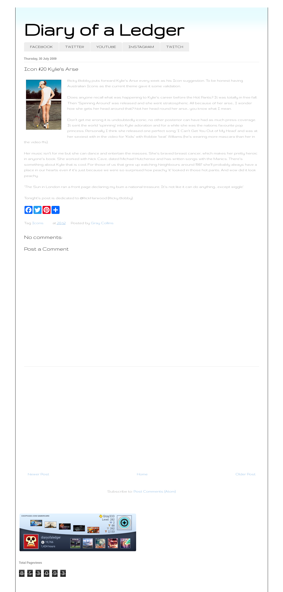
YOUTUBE (106, 47)
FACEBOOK (41, 47)
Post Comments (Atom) (155, 491)
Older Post (245, 474)
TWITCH (174, 47)
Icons (38, 223)
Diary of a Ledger (104, 29)
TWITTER (74, 47)
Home (142, 474)
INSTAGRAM (141, 47)
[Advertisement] (141, 417)
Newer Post (38, 474)
